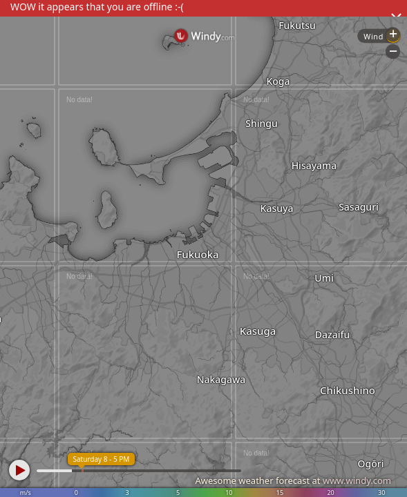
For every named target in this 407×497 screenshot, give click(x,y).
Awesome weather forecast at (293, 480)
